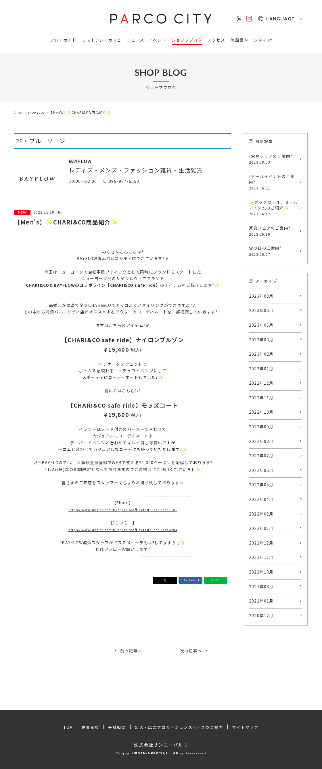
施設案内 (239, 40)
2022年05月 (261, 484)
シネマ (260, 40)
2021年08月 (261, 586)
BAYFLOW (83, 160)
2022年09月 (261, 426)
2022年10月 (261, 412)
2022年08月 (261, 441)
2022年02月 (261, 514)
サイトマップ (246, 727)
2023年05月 (261, 325)
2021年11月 (261, 557)
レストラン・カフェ (101, 40)
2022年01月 (261, 528)
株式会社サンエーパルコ (161, 744)
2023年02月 (261, 354)
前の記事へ (131, 651)
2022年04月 (261, 499)
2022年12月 (261, 383)
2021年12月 (261, 543)
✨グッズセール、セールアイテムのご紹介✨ (274, 207)
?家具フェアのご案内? (274, 159)
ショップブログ (187, 40)
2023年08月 (261, 296)
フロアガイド (63, 40)
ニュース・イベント (146, 40)
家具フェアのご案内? (274, 231)
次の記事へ (191, 651)
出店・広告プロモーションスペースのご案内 (179, 727)
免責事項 (90, 727)
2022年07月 (261, 455)
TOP (67, 727)
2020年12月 (261, 615)
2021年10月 (261, 572)
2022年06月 (261, 470)
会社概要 (117, 727)
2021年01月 (261, 601)
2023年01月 (261, 368)
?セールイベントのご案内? (274, 182)
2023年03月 (261, 339)
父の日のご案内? (274, 251)
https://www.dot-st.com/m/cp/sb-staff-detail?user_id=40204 (123, 529)
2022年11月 (261, 397)
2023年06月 (261, 310)
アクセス (216, 40)
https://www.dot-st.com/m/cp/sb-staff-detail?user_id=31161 (123, 509)
